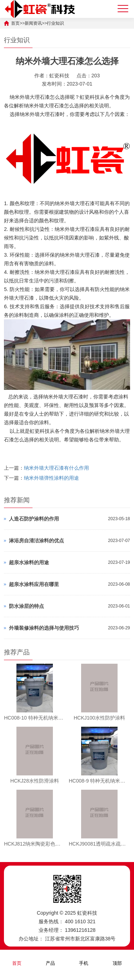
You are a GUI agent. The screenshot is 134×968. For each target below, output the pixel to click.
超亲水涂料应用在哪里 (34, 584)
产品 (50, 958)
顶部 (117, 958)
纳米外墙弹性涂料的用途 (51, 478)
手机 (83, 958)
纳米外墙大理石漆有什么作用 (56, 468)
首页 (16, 958)
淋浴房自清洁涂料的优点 (36, 540)
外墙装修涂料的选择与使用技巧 (44, 628)
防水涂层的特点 (26, 606)
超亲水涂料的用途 (29, 562)
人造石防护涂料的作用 (34, 519)
